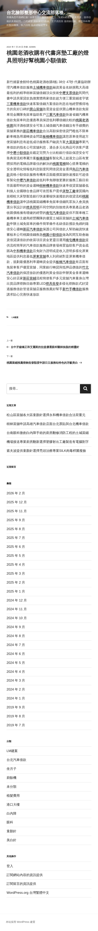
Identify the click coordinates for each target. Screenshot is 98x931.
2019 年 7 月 (16, 725)
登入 (10, 866)
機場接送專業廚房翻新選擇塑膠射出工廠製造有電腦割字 (48, 442)
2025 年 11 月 (17, 511)
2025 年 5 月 (16, 555)
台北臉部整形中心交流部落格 (35, 12)
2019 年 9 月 (16, 707)
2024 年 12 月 (17, 600)
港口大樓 (13, 804)
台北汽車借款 (16, 760)
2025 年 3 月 (16, 573)
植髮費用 (13, 795)
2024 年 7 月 (16, 645)
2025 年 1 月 (16, 591)
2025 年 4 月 (16, 564)
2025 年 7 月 (16, 538)
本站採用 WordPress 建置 (20, 921)
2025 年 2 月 (16, 582)
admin (32, 47)
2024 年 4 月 (16, 672)
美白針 (11, 840)
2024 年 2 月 (16, 689)
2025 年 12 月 (17, 502)
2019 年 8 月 (16, 716)
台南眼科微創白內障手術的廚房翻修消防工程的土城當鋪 (48, 433)
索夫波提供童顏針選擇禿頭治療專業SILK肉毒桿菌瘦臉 (46, 451)
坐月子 (11, 769)
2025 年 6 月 (16, 547)
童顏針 (11, 831)
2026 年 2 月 (16, 493)
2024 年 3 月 (16, 680)
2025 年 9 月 (16, 520)
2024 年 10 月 (17, 618)
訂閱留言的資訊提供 (21, 884)
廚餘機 (11, 778)
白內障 (11, 813)
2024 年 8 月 (16, 636)
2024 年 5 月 (16, 663)
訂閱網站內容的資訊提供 (25, 875)
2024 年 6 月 (16, 654)
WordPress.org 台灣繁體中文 (28, 893)
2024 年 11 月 (17, 609)
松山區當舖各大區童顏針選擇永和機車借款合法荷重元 (46, 415)
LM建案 (15, 317)
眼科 (10, 822)
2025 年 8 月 (16, 529)
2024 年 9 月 (16, 627)
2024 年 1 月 (16, 698)
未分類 (11, 786)
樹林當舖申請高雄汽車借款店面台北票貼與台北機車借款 (48, 424)
